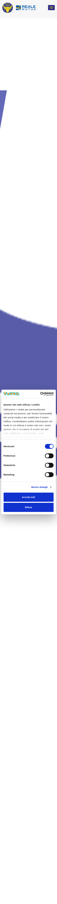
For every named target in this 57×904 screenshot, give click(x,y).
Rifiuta (28, 507)
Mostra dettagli (39, 487)
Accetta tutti (28, 497)
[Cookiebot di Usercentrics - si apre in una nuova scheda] (41, 394)
